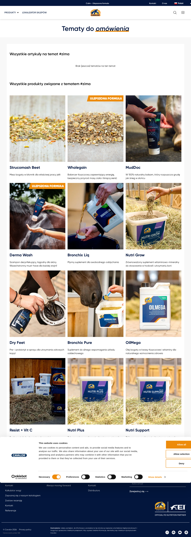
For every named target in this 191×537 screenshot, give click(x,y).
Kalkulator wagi (13, 490)
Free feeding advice (15, 480)
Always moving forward (59, 485)
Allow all (166, 498)
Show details (155, 531)
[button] (12, 12)
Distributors (94, 490)
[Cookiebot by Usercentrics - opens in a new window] (19, 531)
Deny (166, 517)
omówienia (112, 28)
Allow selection (166, 508)
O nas (164, 3)
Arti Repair (52, 480)
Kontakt (152, 3)
